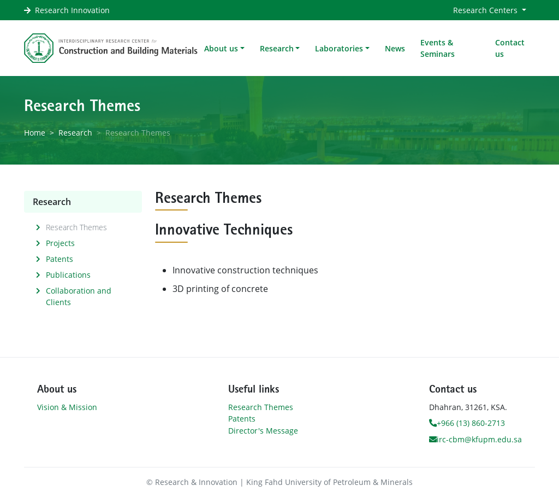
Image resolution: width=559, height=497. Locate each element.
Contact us (510, 48)
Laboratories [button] (339, 48)
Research (75, 132)
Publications (68, 275)
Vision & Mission (67, 407)
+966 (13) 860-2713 (467, 423)
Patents (59, 259)
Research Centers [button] (486, 10)
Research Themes (76, 227)
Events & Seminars (437, 48)
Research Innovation (72, 10)
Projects (60, 243)
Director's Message (263, 430)
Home (34, 132)
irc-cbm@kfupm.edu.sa (475, 439)
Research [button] (277, 48)
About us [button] (221, 48)
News (395, 48)
